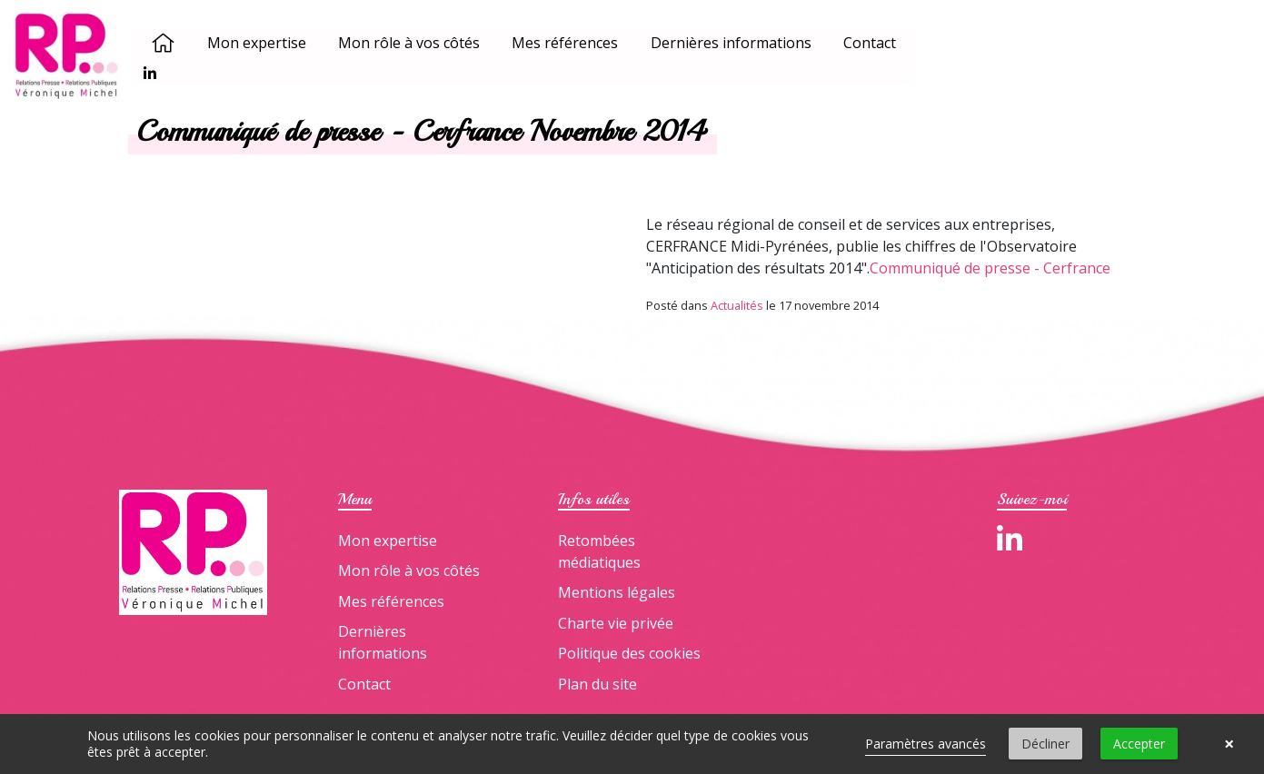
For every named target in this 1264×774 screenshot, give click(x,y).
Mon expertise (259, 44)
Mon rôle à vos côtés (412, 44)
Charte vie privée (615, 623)
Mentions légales (616, 592)
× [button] (1229, 744)
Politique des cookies (629, 653)
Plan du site (597, 684)
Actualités (737, 305)
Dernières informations (732, 44)
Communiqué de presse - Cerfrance (990, 268)
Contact (872, 44)
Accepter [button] (1139, 743)
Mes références (567, 44)
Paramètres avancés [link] (925, 743)
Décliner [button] (1045, 743)
